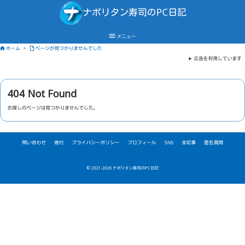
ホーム (13, 48)
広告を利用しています (218, 58)
